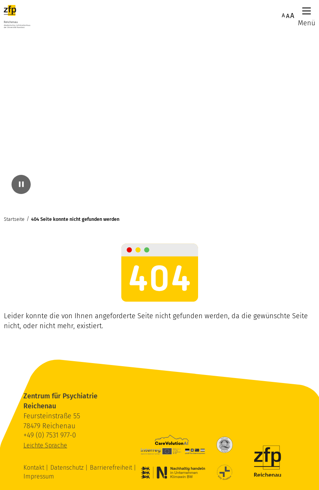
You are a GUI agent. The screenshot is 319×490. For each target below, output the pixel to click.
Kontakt (34, 467)
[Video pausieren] (21, 184)
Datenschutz (67, 467)
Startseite (14, 219)
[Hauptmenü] (306, 11)
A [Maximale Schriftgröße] (292, 16)
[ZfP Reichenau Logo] (17, 16)
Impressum (38, 476)
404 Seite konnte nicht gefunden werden (75, 219)
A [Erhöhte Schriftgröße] (287, 16)
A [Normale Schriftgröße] (283, 15)
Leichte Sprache (45, 445)
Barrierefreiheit (112, 467)
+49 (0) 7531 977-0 (49, 435)
